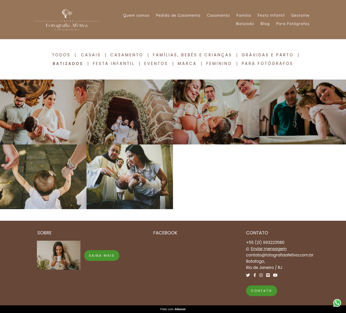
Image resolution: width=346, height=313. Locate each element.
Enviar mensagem (269, 249)
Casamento (218, 15)
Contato (261, 290)
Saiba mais (102, 255)
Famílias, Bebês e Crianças (192, 55)
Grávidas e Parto (268, 55)
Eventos (156, 64)
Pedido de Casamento (178, 15)
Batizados (68, 64)
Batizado (245, 23)
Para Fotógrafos (293, 23)
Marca (187, 64)
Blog (265, 23)
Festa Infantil (271, 15)
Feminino (219, 64)
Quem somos (136, 15)
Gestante (300, 15)
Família (243, 15)
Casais (91, 55)
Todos (61, 55)
